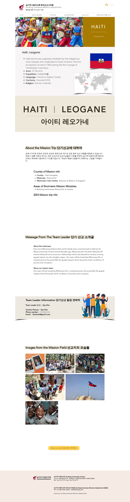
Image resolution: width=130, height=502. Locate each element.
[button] (64, 436)
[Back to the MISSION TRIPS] (64, 448)
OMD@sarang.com (77, 489)
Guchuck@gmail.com (41, 314)
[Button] (40, 7)
